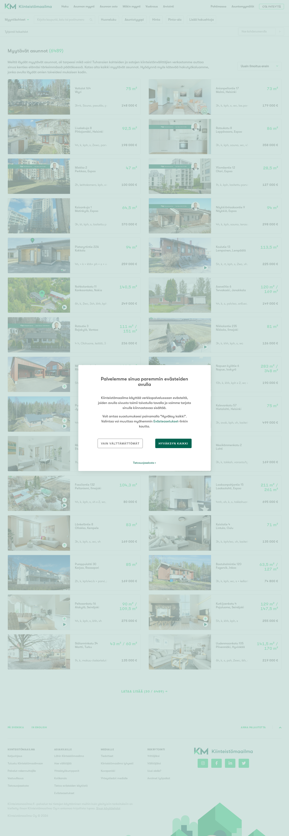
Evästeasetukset (165, 421)
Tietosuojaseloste (143, 462)
